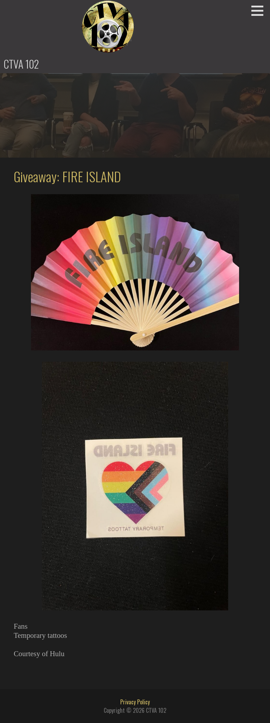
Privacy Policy (135, 702)
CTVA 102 (21, 64)
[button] (260, 10)
